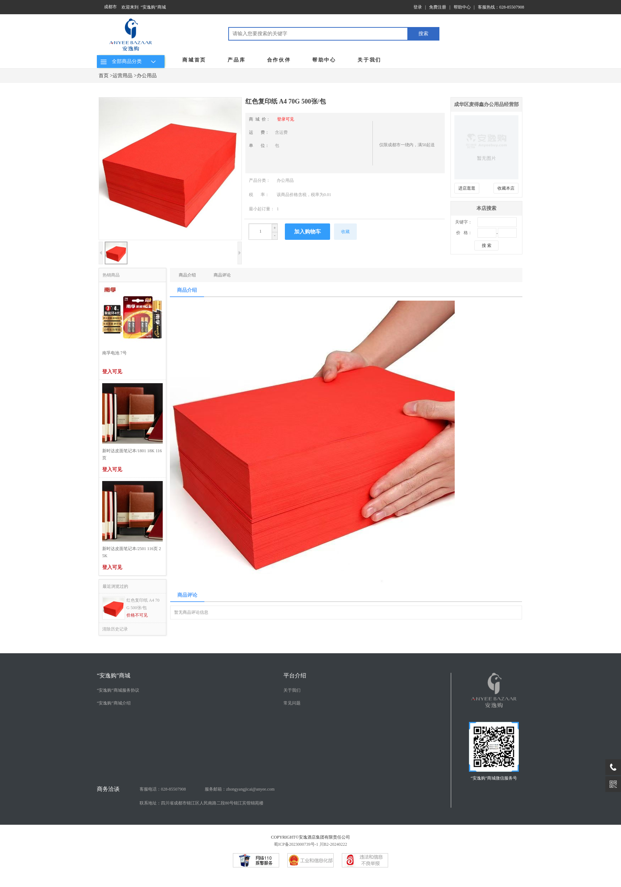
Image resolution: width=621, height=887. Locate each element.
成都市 (110, 6)
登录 (417, 7)
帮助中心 (462, 7)
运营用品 (122, 75)
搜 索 (486, 245)
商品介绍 (187, 275)
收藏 (345, 231)
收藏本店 (506, 188)
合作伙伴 (279, 60)
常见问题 (292, 703)
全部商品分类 (129, 61)
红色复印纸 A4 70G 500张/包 (143, 604)
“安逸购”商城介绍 (114, 703)
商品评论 (222, 275)
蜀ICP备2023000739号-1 (296, 844)
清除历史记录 (115, 629)
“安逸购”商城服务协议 (118, 690)
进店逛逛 (466, 188)
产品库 (236, 60)
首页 (104, 75)
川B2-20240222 (333, 844)
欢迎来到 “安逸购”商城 (143, 7)
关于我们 (369, 60)
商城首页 (194, 60)
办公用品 (147, 75)
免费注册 (437, 7)
